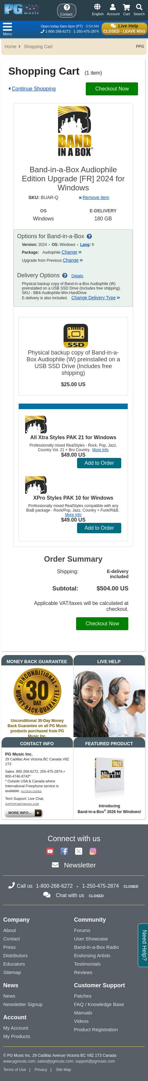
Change (72, 252)
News (9, 996)
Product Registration (96, 1029)
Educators (14, 964)
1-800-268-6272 (57, 31)
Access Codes (31, 791)
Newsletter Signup (23, 1004)
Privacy (41, 1069)
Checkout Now (112, 88)
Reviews (83, 972)
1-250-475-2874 (86, 31)
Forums (82, 930)
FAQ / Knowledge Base (99, 1004)
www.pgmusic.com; (19, 1061)
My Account (15, 1028)
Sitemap (12, 972)
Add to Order (99, 463)
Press (9, 947)
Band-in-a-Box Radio (96, 947)
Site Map (63, 1069)
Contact (11, 938)
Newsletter (80, 865)
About (9, 930)
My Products (16, 1036)
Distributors (15, 955)
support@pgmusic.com (22, 803)
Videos (81, 1021)
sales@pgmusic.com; (56, 1061)
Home (10, 46)
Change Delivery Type (95, 297)
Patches (83, 996)
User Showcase (91, 938)
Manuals (83, 1012)
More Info (100, 450)
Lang (85, 244)
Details (78, 276)
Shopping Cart (38, 46)
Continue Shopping (33, 88)
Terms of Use (14, 1069)
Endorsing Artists (92, 955)
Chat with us (70, 895)
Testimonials (87, 964)
